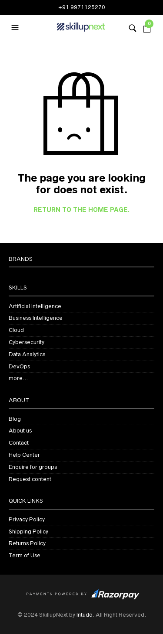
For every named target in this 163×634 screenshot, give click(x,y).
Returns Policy (27, 543)
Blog (15, 419)
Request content (30, 479)
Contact (19, 442)
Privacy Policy (27, 519)
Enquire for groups (33, 467)
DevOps (19, 366)
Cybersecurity (26, 342)
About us (20, 430)
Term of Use (24, 555)
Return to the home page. (81, 210)
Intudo (85, 614)
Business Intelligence (36, 318)
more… (18, 378)
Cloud (16, 330)
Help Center (24, 455)
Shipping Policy (28, 531)
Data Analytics (27, 354)
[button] (16, 28)
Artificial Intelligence (35, 306)
